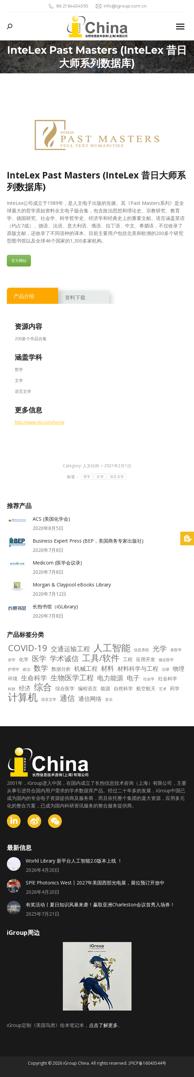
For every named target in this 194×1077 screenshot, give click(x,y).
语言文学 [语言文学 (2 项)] (48, 699)
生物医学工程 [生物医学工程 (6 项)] (72, 677)
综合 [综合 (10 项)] (43, 687)
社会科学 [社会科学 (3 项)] (167, 678)
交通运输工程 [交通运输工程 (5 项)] (70, 649)
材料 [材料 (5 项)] (107, 668)
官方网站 (18, 260)
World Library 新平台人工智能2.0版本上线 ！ (74, 860)
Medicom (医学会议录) (57, 562)
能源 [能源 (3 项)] (105, 688)
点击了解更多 (103, 1025)
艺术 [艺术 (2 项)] (163, 688)
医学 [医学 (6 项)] (39, 658)
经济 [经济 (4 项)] (25, 688)
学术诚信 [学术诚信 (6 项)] (64, 658)
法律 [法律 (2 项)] (165, 669)
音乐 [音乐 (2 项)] (109, 699)
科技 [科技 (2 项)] (11, 688)
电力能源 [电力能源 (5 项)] (110, 678)
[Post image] (17, 520)
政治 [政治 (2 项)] (26, 669)
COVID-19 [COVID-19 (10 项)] (27, 648)
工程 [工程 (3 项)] (128, 659)
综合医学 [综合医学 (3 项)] (65, 688)
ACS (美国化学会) (51, 519)
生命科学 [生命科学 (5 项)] (34, 678)
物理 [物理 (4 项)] (178, 668)
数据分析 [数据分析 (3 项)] (61, 669)
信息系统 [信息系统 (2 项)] (141, 649)
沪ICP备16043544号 (147, 1063)
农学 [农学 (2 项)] (11, 659)
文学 (100, 477)
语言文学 (117, 477)
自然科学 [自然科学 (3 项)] (123, 688)
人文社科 (91, 466)
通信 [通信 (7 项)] (67, 698)
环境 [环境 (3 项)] (13, 678)
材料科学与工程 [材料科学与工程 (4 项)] (137, 668)
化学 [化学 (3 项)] (23, 659)
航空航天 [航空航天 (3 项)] (146, 688)
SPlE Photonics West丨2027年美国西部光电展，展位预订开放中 (95, 882)
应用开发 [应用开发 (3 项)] (145, 659)
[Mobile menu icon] (180, 26)
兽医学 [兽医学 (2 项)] (176, 649)
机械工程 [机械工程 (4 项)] (86, 668)
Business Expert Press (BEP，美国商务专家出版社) (88, 540)
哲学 (87, 477)
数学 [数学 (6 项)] (41, 668)
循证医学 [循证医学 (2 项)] (166, 659)
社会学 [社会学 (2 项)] (149, 679)
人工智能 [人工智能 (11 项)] (111, 648)
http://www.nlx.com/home (40, 422)
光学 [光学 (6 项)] (159, 648)
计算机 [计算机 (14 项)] (23, 697)
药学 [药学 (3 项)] (175, 688)
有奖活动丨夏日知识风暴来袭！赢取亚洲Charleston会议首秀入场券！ (100, 904)
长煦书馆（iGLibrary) (55, 606)
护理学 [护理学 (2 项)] (13, 669)
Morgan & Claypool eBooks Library (72, 584)
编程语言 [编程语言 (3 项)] (87, 688)
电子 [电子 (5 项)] (133, 678)
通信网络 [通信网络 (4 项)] (90, 699)
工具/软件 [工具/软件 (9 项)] (100, 658)
